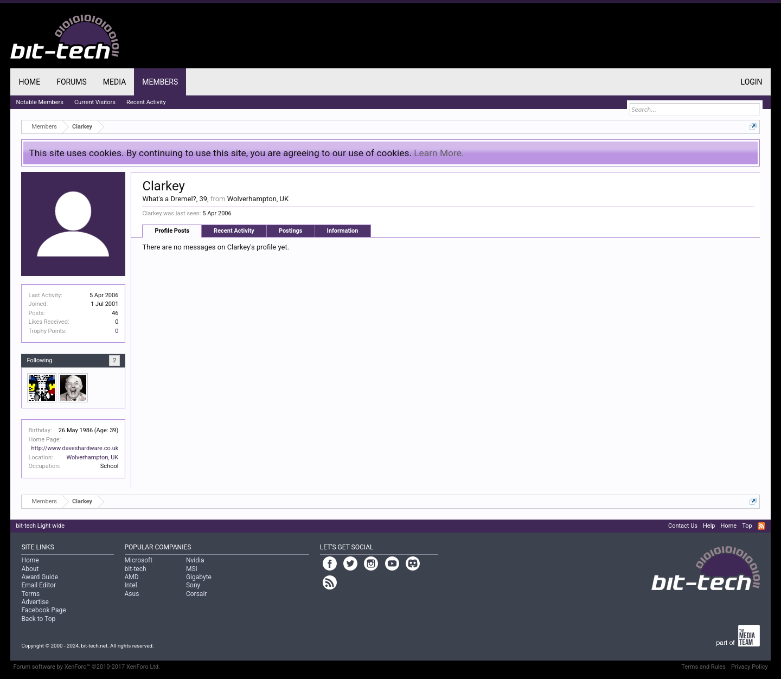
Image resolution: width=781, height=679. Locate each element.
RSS (761, 526)
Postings (291, 230)
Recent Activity (234, 230)
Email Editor (38, 585)
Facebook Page (43, 610)
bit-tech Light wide (40, 525)
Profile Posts (172, 230)
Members (160, 82)
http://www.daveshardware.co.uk (74, 448)
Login (752, 82)
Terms (30, 594)
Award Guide (39, 577)
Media (114, 82)
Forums (71, 82)
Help (709, 525)
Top (747, 525)
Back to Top (38, 619)
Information (343, 230)
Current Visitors (95, 102)
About (30, 569)
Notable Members (39, 102)
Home (29, 82)
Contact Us (682, 525)
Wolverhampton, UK (92, 457)
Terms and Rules (703, 666)
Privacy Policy (749, 666)
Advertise (34, 602)
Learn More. (439, 153)
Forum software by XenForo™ (86, 666)
